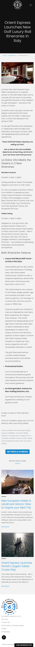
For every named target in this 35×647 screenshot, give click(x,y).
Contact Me (5, 622)
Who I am (4, 619)
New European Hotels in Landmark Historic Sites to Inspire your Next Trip (16, 504)
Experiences (12, 55)
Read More (5, 527)
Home (5, 55)
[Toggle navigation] (30, 5)
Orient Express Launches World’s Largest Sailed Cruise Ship (16, 566)
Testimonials (5, 632)
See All (17, 463)
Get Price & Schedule (17, 451)
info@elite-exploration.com (12, 616)
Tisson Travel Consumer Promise (12, 626)
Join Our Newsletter (24, 645)
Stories (3, 629)
